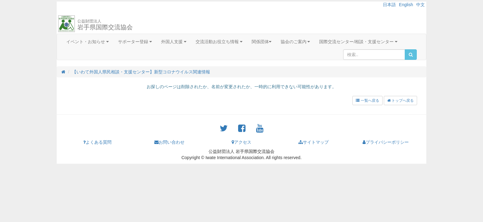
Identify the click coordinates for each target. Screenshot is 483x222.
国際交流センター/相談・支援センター (358, 41)
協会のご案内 (295, 41)
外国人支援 (173, 41)
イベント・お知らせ (87, 41)
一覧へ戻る (367, 100)
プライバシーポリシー (386, 142)
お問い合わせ (169, 142)
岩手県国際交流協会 (105, 25)
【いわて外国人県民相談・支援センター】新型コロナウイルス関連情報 (141, 71)
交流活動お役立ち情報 (219, 41)
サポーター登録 (135, 41)
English (406, 4)
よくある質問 (97, 142)
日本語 (389, 4)
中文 (420, 4)
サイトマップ (313, 142)
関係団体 (261, 41)
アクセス (241, 142)
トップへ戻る (400, 100)
